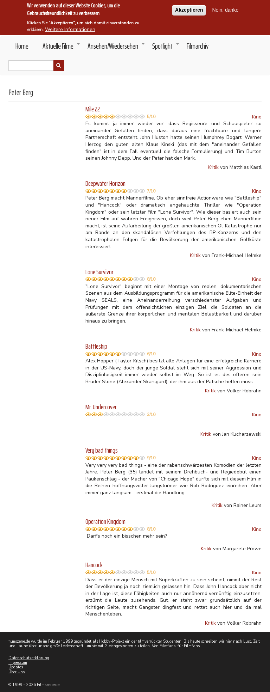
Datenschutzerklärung (28, 658)
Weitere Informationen (70, 28)
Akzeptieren (189, 9)
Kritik (213, 167)
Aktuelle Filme (62, 48)
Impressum (17, 662)
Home (21, 46)
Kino (257, 117)
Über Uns (16, 672)
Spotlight (166, 48)
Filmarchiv (197, 46)
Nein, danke (225, 9)
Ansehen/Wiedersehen (116, 48)
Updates (15, 667)
